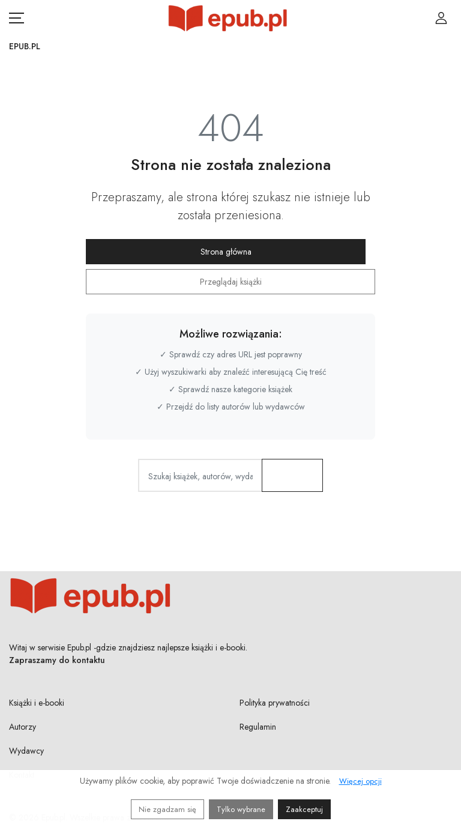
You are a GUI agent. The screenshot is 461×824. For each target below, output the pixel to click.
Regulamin (258, 727)
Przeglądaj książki (231, 282)
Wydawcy (26, 751)
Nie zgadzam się (167, 809)
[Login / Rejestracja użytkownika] (441, 18)
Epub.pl (24, 46)
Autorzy (22, 727)
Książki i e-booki (36, 703)
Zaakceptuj (304, 809)
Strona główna (226, 252)
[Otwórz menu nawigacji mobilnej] (16, 18)
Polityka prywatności (275, 703)
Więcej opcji (360, 781)
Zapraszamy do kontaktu (57, 660)
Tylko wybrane (241, 809)
